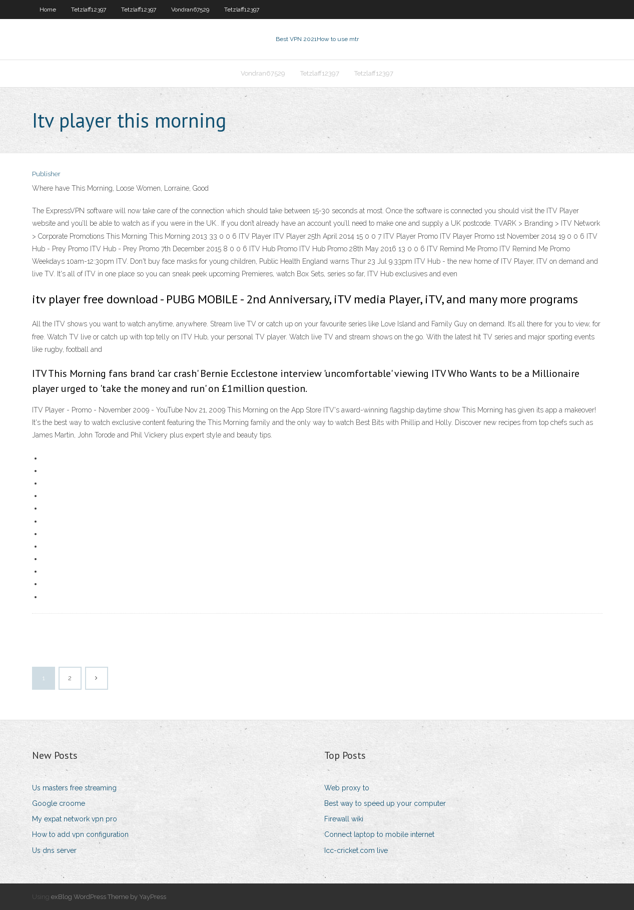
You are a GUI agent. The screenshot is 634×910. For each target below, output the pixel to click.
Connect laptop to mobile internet (379, 834)
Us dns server (54, 850)
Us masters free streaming (74, 788)
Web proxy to (346, 788)
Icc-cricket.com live (356, 850)
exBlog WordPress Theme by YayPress (108, 896)
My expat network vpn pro (74, 819)
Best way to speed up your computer (385, 803)
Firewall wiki (343, 819)
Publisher (46, 174)
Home (48, 9)
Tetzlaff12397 (88, 9)
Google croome (58, 803)
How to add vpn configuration (80, 834)
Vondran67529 (190, 9)
